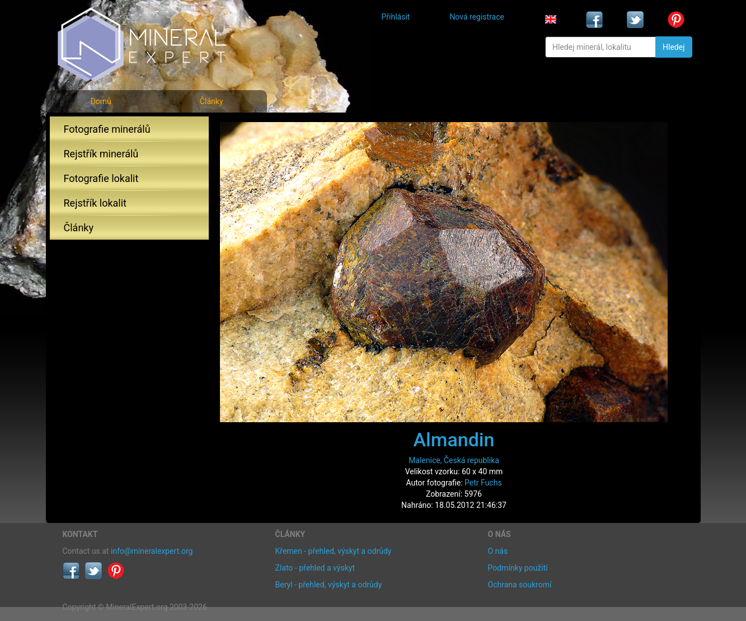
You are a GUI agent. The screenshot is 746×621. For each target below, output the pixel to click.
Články (211, 101)
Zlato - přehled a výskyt (315, 567)
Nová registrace (476, 16)
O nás (498, 551)
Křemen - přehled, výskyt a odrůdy (333, 551)
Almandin (454, 439)
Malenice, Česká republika (454, 460)
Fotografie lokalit (101, 178)
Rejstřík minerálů (101, 154)
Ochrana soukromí (520, 584)
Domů (101, 101)
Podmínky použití (518, 567)
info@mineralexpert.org (152, 551)
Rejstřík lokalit (95, 203)
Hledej (673, 47)
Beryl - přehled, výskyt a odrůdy (328, 584)
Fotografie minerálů (107, 129)
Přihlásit (396, 16)
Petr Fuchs (483, 482)
